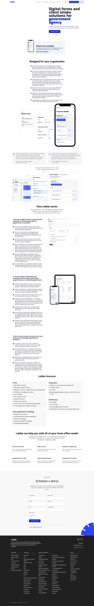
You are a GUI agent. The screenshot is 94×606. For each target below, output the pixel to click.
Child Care (72, 559)
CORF (25, 566)
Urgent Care (55, 591)
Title (30, 507)
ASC (25, 557)
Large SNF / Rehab (15, 565)
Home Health (27, 570)
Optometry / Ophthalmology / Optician (59, 565)
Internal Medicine (43, 592)
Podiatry (54, 579)
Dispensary (73, 563)
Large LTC (13, 563)
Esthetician (41, 579)
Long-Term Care (27, 579)
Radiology (54, 583)
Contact (81, 543)
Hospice (25, 572)
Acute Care (26, 555)
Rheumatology (55, 585)
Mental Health (27, 581)
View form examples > (42, 51)
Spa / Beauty (73, 578)
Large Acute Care (15, 561)
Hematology (41, 587)
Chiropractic (41, 563)
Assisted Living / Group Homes (29, 560)
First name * (31, 495)
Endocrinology (42, 577)
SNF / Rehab (26, 593)
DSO (25, 568)
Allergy (40, 557)
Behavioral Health (28, 562)
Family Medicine (42, 581)
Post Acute (26, 589)
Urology (54, 593)
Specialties (45, 2)
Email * (30, 501)
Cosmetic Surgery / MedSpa (43, 565)
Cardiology (41, 561)
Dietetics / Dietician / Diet (43, 574)
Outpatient (26, 585)
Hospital (26, 574)
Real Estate (73, 576)
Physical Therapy (28, 587)
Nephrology (55, 555)
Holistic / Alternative (43, 589)
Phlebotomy (55, 578)
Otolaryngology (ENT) (57, 568)
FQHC (12, 559)
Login (81, 2)
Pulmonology (55, 581)
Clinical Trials (73, 561)
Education (72, 565)
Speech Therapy (56, 587)
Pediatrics (54, 574)
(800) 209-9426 (38, 527)
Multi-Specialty (14, 557)
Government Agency (75, 568)
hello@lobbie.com (78, 545)
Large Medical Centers (16, 570)
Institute (58, 2)
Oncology (54, 563)
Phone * (49, 501)
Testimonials (52, 2)
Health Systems (14, 555)
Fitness (72, 566)
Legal (71, 574)
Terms (24, 602)
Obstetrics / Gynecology (57, 561)
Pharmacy (54, 576)
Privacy (27, 602)
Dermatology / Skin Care (44, 570)
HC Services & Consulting (73, 571)
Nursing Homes (27, 583)
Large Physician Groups (14, 567)
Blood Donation (74, 557)
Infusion (40, 590)
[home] (12, 1)
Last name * (50, 495)
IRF (24, 576)
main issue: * (32, 512)
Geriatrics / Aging (43, 585)
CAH (25, 564)
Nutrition (54, 559)
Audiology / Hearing (43, 559)
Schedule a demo (74, 2)
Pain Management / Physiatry (59, 572)
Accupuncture (42, 555)
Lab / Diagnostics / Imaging (30, 578)
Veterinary (72, 579)
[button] (39, 2)
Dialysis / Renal (42, 572)
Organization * (51, 507)
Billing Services (73, 555)
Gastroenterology (43, 583)
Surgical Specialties (56, 589)
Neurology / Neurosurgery (58, 557)
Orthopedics (55, 570)
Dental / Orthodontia (43, 568)
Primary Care (27, 591)
